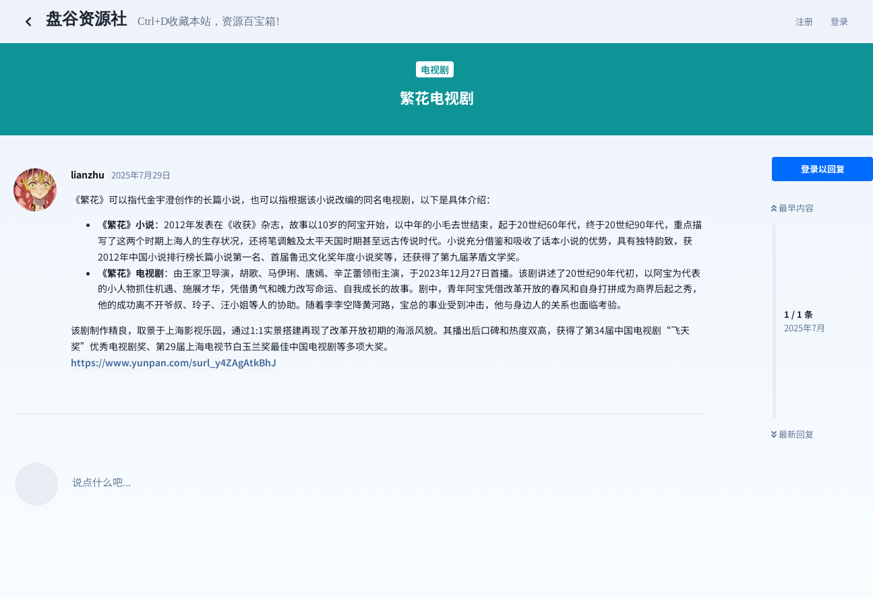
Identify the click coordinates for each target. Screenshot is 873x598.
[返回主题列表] (28, 21)
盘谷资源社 (86, 19)
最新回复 (792, 434)
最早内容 (792, 207)
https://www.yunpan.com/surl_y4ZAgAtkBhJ (173, 362)
